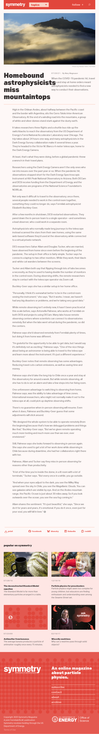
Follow (76, 4)
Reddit (86, 531)
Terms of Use (10, 730)
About (55, 697)
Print (10, 531)
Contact (56, 692)
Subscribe (58, 687)
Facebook (35, 531)
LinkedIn (70, 531)
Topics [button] (40, 4)
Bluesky (53, 531)
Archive (56, 702)
